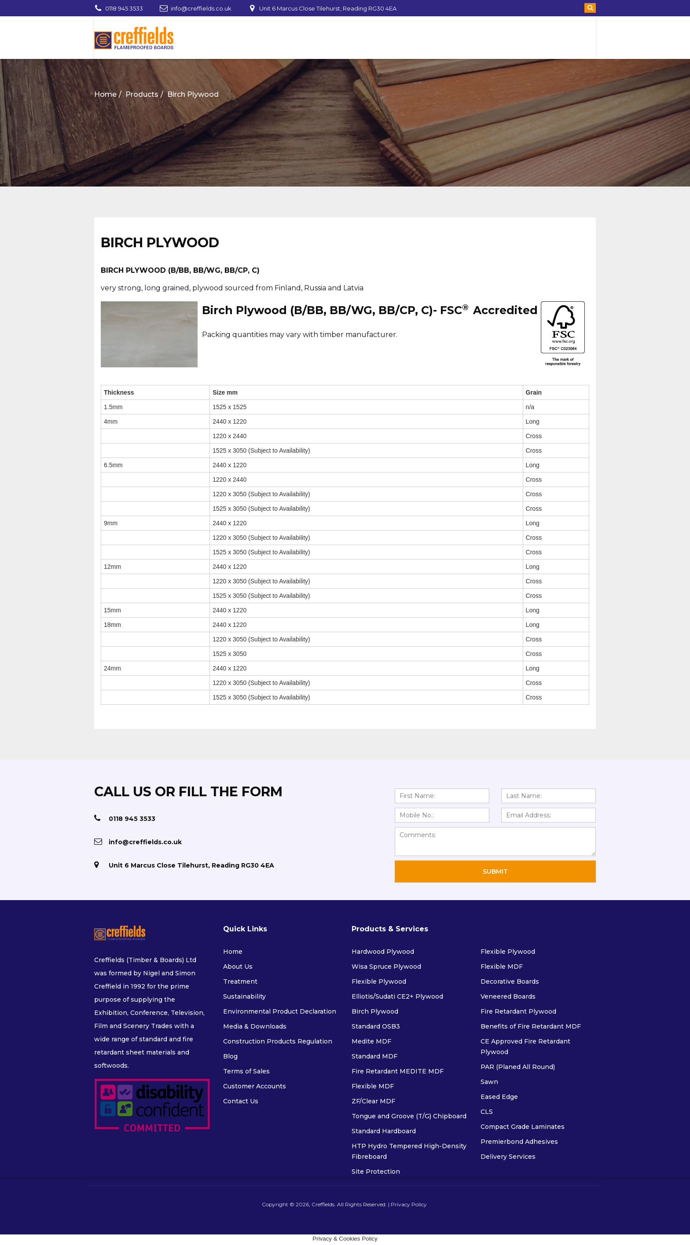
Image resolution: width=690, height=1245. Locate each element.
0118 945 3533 (124, 8)
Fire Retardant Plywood (518, 1011)
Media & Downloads (254, 1026)
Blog (230, 1056)
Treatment (240, 981)
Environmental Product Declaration (279, 1011)
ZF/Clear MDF (373, 1101)
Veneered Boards (508, 996)
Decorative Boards (510, 981)
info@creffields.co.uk (201, 8)
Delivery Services (508, 1157)
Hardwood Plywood (383, 952)
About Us (238, 966)
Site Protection (376, 1171)
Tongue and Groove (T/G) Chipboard (409, 1116)
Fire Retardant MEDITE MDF (398, 1071)
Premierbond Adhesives (519, 1142)
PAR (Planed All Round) (518, 1067)
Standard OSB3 (376, 1026)
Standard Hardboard (384, 1131)
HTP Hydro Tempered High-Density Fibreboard (409, 1151)
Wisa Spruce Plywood (386, 966)
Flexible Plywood (379, 981)
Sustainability (244, 996)
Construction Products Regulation (277, 1041)
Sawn (489, 1082)
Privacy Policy (405, 1204)
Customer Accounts (254, 1086)
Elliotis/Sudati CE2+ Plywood (397, 996)
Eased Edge (499, 1097)
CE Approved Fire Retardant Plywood (525, 1046)
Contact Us (240, 1101)
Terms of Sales (246, 1071)
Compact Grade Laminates (523, 1127)
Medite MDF (371, 1041)
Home (105, 94)
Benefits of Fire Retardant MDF (531, 1026)
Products (141, 94)
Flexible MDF (373, 1086)
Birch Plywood (193, 94)
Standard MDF (374, 1056)
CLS (487, 1112)
